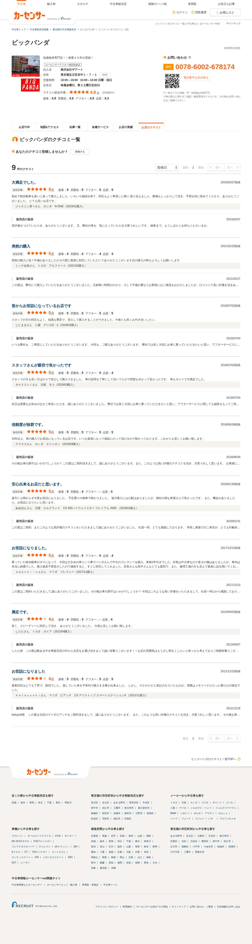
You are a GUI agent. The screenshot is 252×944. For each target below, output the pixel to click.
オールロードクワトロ (39, 836)
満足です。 (21, 612)
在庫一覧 (74, 127)
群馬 (31, 802)
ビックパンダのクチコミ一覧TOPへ (213, 759)
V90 (37, 857)
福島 (148, 836)
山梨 (128, 846)
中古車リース (110, 884)
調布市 (127, 813)
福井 (119, 846)
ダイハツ (217, 802)
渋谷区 (193, 841)
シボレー (184, 813)
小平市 (196, 846)
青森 (104, 836)
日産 (184, 802)
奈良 (146, 852)
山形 (139, 836)
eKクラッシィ (62, 846)
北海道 (94, 836)
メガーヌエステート (53, 857)
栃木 (23, 802)
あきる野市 (119, 802)
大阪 (128, 852)
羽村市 (105, 818)
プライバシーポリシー (107, 906)
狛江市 (105, 808)
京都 (119, 852)
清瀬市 (116, 813)
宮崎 (93, 868)
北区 (184, 841)
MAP (105, 75)
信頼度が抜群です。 (28, 425)
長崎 (137, 862)
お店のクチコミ (151, 127)
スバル (229, 802)
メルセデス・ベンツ (200, 808)
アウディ (209, 813)
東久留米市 (144, 808)
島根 (113, 857)
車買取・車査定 (90, 884)
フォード (186, 818)
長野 (137, 846)
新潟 (93, 846)
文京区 (211, 836)
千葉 (49, 802)
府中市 (94, 808)
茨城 (14, 802)
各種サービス (100, 127)
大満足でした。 (25, 182)
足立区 (105, 802)
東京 (58, 802)
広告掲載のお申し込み (228, 906)
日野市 (139, 813)
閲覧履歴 (200, 12)
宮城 (122, 836)
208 (75, 846)
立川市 (173, 846)
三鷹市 (116, 808)
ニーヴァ (25, 862)
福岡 (119, 862)
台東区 (200, 836)
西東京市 (199, 852)
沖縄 (113, 868)
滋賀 (111, 852)
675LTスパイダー (42, 841)
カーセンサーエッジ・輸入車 (62, 884)
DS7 (14, 862)
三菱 (172, 808)
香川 (93, 862)
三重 (102, 852)
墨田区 (204, 841)
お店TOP (24, 127)
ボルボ (197, 813)
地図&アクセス (49, 127)
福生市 (116, 818)
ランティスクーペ (21, 857)
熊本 (146, 862)
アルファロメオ (228, 818)
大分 (155, 862)
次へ (230, 167)
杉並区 (94, 818)
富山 (102, 846)
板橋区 (94, 813)
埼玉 (40, 802)
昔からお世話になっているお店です (41, 306)
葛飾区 (185, 846)
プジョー (199, 818)
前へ (218, 167)
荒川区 (94, 802)
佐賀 (128, 862)
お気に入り (227, 12)
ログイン (182, 12)
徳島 (148, 857)
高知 (111, 862)
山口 (139, 857)
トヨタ (173, 802)
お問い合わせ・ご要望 (201, 906)
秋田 (131, 836)
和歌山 (94, 857)
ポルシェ (223, 813)
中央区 (146, 802)
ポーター (69, 836)
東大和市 (129, 808)
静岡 (155, 846)
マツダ (182, 808)
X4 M (57, 836)
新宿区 (150, 813)
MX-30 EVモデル (20, 841)
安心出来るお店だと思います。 (38, 484)
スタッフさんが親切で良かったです (41, 365)
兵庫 (137, 852)
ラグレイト (17, 836)
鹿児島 (103, 868)
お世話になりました (28, 671)
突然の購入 (21, 246)
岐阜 (146, 846)
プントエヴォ (59, 852)
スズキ (204, 802)
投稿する (80, 151)
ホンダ (193, 802)
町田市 (105, 813)
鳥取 (104, 857)
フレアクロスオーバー (23, 846)
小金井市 (208, 846)
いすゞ (211, 818)
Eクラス (16, 852)
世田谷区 (133, 802)
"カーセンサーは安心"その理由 (152, 906)
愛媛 (102, 862)
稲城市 (220, 846)
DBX (70, 857)
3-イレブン (45, 846)
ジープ (173, 818)
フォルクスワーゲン (225, 808)
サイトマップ (233, 23)
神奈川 (68, 802)
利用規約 (127, 906)
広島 (131, 857)
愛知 (93, 852)
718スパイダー (39, 852)
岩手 (113, 836)
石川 (111, 846)
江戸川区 (175, 852)
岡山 (122, 857)
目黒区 (127, 818)
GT (26, 852)
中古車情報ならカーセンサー (27, 884)
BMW (173, 813)
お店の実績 (126, 127)
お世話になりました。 (30, 548)
